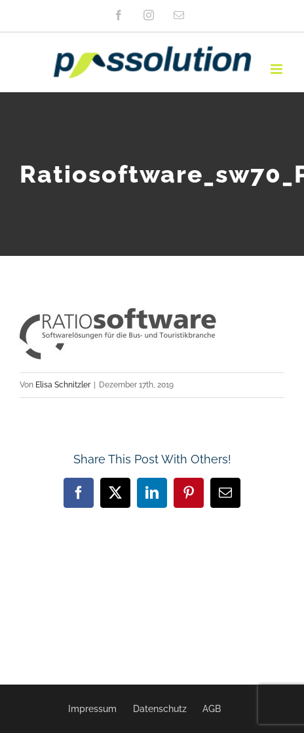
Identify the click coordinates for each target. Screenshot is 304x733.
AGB (211, 709)
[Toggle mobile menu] (277, 69)
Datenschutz (160, 709)
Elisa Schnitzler (62, 384)
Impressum (92, 709)
